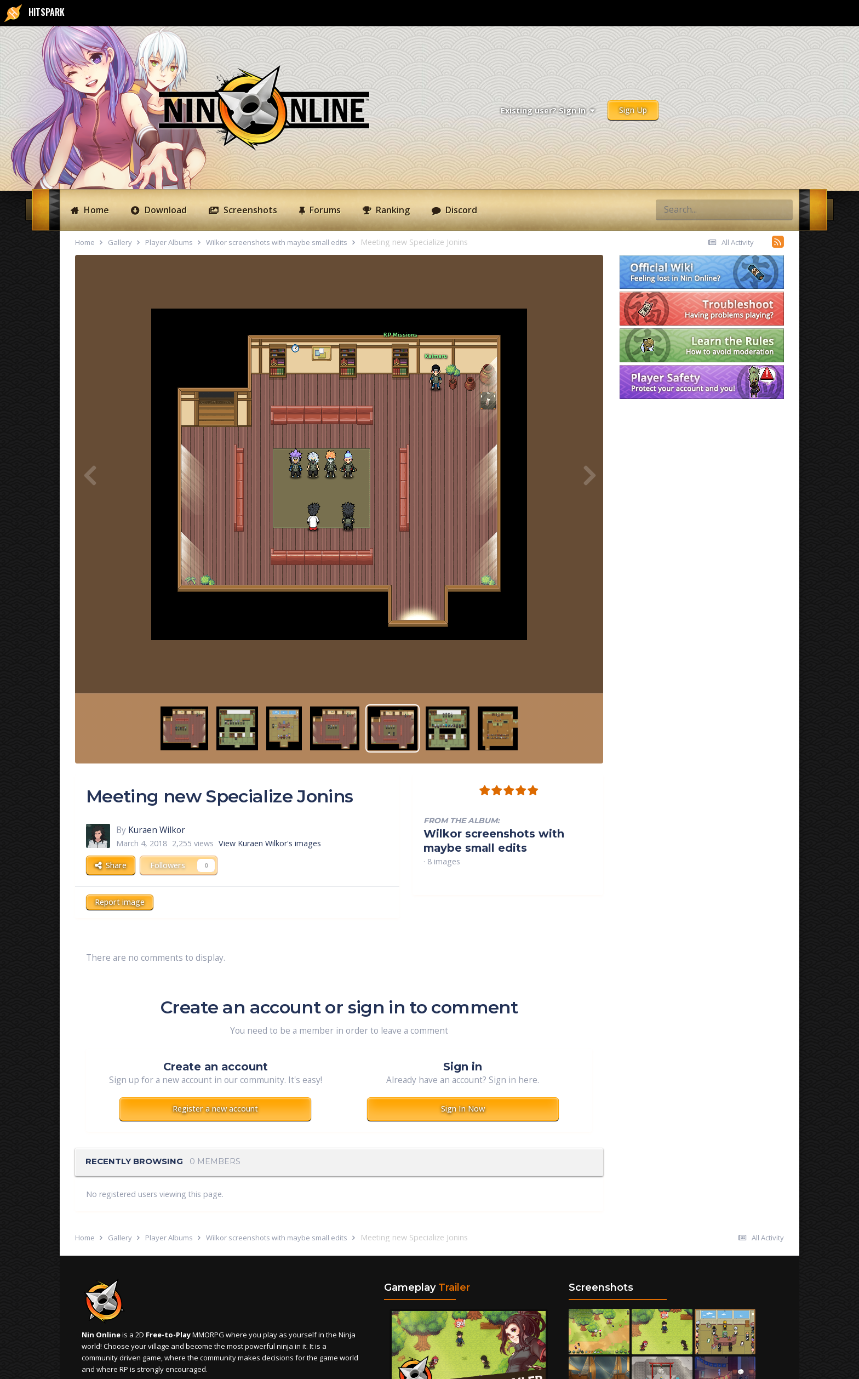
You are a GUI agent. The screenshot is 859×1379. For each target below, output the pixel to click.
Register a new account (215, 1108)
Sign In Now (463, 1108)
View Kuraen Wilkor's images (270, 843)
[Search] (684, 209)
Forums (324, 210)
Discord (460, 210)
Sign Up (633, 110)
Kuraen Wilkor (156, 830)
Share (111, 865)
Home (95, 210)
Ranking (392, 210)
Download (164, 210)
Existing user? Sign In (547, 110)
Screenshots (249, 210)
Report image (120, 902)
